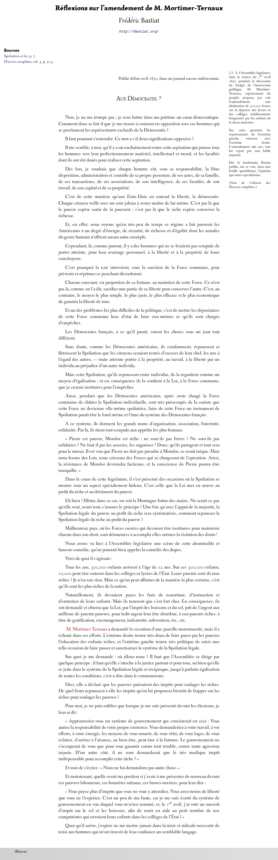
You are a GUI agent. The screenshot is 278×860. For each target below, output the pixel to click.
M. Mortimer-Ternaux (86, 629)
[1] (231, 73)
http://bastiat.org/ (139, 31)
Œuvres (21, 851)
